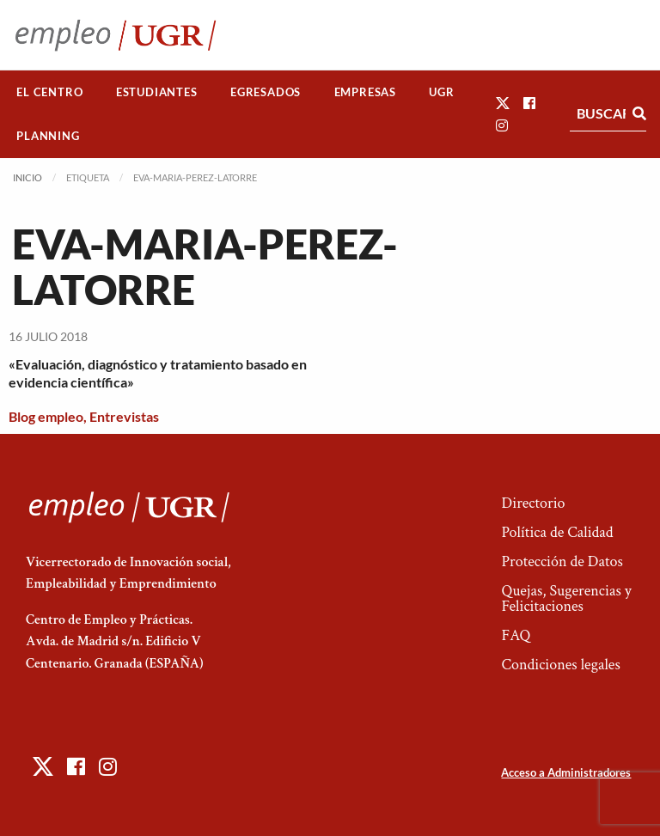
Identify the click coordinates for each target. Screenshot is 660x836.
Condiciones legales (560, 664)
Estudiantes (157, 92)
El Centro (49, 92)
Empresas (365, 92)
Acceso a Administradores (566, 772)
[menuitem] (50, 92)
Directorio (533, 503)
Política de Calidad (557, 532)
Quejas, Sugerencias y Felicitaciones (566, 598)
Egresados (265, 92)
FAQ (515, 635)
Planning (47, 136)
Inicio (27, 177)
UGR (441, 92)
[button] (502, 103)
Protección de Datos (561, 561)
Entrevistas (124, 416)
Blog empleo (46, 416)
